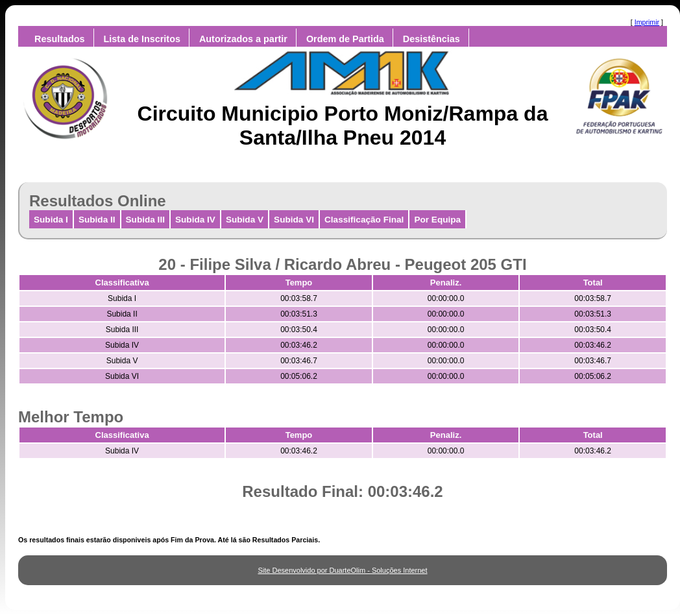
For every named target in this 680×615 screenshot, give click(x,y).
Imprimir (647, 22)
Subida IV (195, 219)
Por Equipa (437, 219)
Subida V (244, 219)
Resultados (59, 39)
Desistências (431, 39)
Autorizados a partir (243, 39)
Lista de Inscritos (142, 39)
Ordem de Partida (345, 39)
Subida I (51, 219)
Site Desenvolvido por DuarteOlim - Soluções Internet (342, 570)
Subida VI (294, 219)
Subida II (97, 219)
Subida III (145, 219)
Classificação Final (364, 219)
